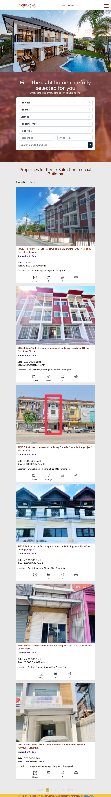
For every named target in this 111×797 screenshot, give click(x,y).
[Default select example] (56, 102)
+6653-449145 (65, 5)
